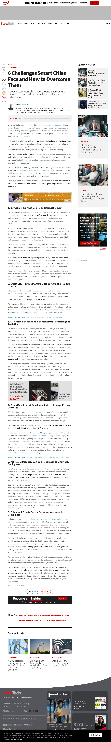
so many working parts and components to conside (35, 170)
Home (4, 64)
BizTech (7, 725)
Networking (10, 64)
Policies (65, 615)
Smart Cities (61, 620)
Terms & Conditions (10, 706)
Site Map (24, 706)
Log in (108, 24)
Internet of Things (47, 620)
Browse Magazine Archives (80, 729)
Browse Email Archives (79, 707)
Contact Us (17, 703)
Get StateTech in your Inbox (80, 703)
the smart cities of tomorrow (52, 125)
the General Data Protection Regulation (43, 435)
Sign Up (93, 3)
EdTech (18, 725)
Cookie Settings (95, 735)
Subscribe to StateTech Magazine (83, 724)
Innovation (32, 615)
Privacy (26, 703)
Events (62, 24)
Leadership (56, 615)
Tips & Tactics (42, 24)
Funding (22, 615)
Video (50, 24)
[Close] (108, 735)
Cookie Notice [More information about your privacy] (17, 740)
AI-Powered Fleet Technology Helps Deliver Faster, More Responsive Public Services (95, 93)
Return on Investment (28, 620)
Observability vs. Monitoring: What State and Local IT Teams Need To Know (97, 104)
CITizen (56, 24)
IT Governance (44, 615)
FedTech (28, 725)
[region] (55, 736)
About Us (6, 703)
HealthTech (9, 729)
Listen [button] (14, 118)
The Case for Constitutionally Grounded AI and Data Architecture (96, 73)
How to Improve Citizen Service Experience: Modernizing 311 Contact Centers (97, 82)
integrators (22, 133)
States (26, 24)
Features (32, 24)
